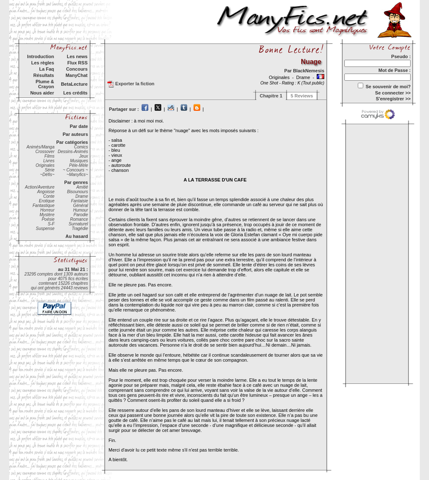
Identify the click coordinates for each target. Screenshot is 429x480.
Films (49, 156)
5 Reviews (302, 95)
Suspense (45, 228)
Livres (48, 160)
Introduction (40, 56)
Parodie (81, 214)
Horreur (47, 210)
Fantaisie (79, 201)
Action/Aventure (39, 187)
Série (49, 170)
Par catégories (72, 142)
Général (80, 205)
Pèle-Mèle (78, 165)
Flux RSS (77, 62)
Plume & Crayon (45, 84)
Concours (77, 68)
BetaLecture (74, 84)
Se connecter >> (393, 92)
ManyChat (76, 75)
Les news (77, 56)
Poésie (47, 219)
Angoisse (45, 191)
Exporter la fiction (131, 84)
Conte (48, 196)
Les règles (42, 62)
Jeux (83, 156)
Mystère (46, 214)
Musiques (79, 160)
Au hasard (76, 236)
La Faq (46, 68)
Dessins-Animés (73, 151)
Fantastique (43, 205)
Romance (79, 219)
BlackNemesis (308, 70)
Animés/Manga (40, 147)
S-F (51, 224)
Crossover (44, 151)
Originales (45, 165)
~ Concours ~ (75, 170)
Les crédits (75, 92)
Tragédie (80, 228)
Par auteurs (75, 134)
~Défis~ (47, 174)
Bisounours (77, 191)
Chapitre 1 (271, 95)
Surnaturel (78, 224)
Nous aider (42, 92)
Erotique (46, 201)
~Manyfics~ (77, 174)
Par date (79, 126)
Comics (81, 147)
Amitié (82, 187)
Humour (80, 210)
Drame (81, 196)
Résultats (43, 75)
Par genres (76, 182)
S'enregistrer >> (393, 98)
